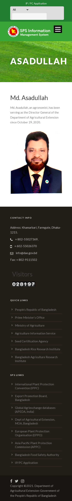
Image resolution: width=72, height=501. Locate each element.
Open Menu (58, 29)
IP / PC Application (36, 3)
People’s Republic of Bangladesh (35, 309)
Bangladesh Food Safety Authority (37, 454)
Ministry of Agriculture (30, 325)
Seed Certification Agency (31, 341)
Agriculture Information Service (35, 333)
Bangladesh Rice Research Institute (37, 349)
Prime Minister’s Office (30, 317)
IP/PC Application (26, 462)
